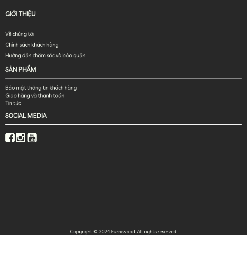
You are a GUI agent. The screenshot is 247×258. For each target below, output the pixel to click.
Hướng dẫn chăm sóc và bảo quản (45, 55)
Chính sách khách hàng (32, 44)
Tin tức (13, 103)
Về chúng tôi (19, 33)
